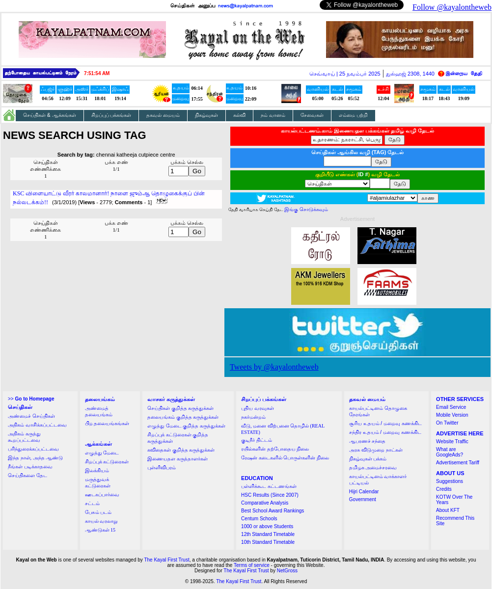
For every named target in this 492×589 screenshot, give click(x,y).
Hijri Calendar (364, 491)
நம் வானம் (273, 115)
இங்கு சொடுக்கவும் (306, 209)
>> (31, 399)
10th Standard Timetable (268, 542)
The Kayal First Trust (166, 559)
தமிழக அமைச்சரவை (373, 467)
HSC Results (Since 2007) (270, 495)
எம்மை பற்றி (353, 115)
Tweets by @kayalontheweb (274, 367)
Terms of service (252, 565)
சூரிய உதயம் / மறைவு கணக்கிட (385, 423)
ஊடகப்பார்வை (102, 494)
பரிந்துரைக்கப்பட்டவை (33, 449)
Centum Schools (259, 518)
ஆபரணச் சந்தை (367, 441)
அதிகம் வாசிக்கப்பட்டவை (37, 425)
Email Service (451, 407)
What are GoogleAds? (449, 452)
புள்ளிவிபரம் (161, 467)
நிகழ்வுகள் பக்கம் (368, 458)
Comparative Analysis (264, 503)
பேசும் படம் (98, 512)
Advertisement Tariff (457, 462)
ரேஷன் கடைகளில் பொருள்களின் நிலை (285, 457)
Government (362, 499)
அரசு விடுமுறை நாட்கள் (376, 450)
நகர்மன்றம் (253, 417)
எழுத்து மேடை (102, 452)
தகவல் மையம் (163, 115)
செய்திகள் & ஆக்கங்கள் (49, 115)
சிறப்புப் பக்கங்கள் (111, 115)
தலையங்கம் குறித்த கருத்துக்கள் (183, 417)
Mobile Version (452, 415)
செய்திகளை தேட (27, 475)
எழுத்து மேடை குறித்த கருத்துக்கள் (186, 425)
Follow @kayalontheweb (452, 7)
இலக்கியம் (97, 470)
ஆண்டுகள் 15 (100, 530)
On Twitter (447, 423)
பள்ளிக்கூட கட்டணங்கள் (269, 486)
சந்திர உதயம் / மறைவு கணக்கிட (385, 432)
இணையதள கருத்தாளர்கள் (177, 458)
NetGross (287, 570)
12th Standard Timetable (268, 534)
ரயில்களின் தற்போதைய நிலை (275, 449)
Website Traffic (452, 441)
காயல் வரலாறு (101, 521)
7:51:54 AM (96, 73)
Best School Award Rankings (272, 510)
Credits (444, 489)
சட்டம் (92, 503)
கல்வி (239, 115)
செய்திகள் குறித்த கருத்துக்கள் (180, 408)
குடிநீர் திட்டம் (256, 440)
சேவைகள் (312, 115)
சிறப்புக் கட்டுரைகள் (107, 461)
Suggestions (449, 481)
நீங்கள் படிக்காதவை (30, 466)
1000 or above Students (267, 526)
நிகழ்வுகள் (206, 115)
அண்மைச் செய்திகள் (31, 416)
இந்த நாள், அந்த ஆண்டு (35, 457)
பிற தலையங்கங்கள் (107, 423)
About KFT (448, 510)
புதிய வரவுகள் (257, 408)
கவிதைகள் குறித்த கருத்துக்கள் (181, 450)
